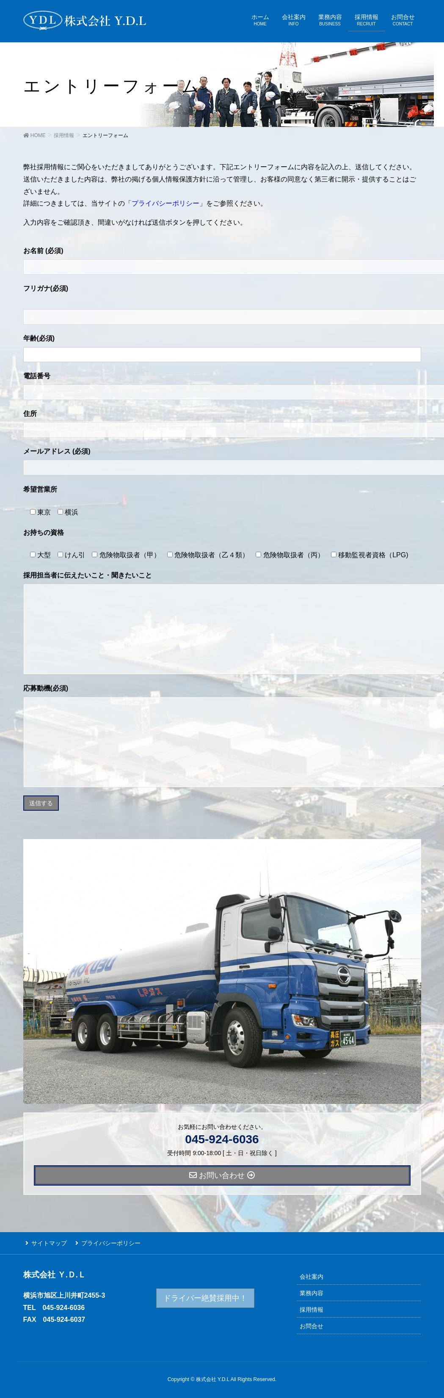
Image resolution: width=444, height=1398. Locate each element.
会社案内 (311, 1274)
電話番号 (36, 376)
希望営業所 (40, 489)
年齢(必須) (39, 338)
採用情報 (311, 1307)
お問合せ (311, 1324)
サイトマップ (47, 1242)
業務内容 (311, 1291)
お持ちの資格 (43, 532)
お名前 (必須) (43, 250)
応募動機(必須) (46, 688)
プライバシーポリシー (165, 203)
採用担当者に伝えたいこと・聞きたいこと (87, 575)
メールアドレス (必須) (57, 451)
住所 (30, 413)
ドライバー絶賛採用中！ (205, 1296)
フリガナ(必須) (46, 288)
